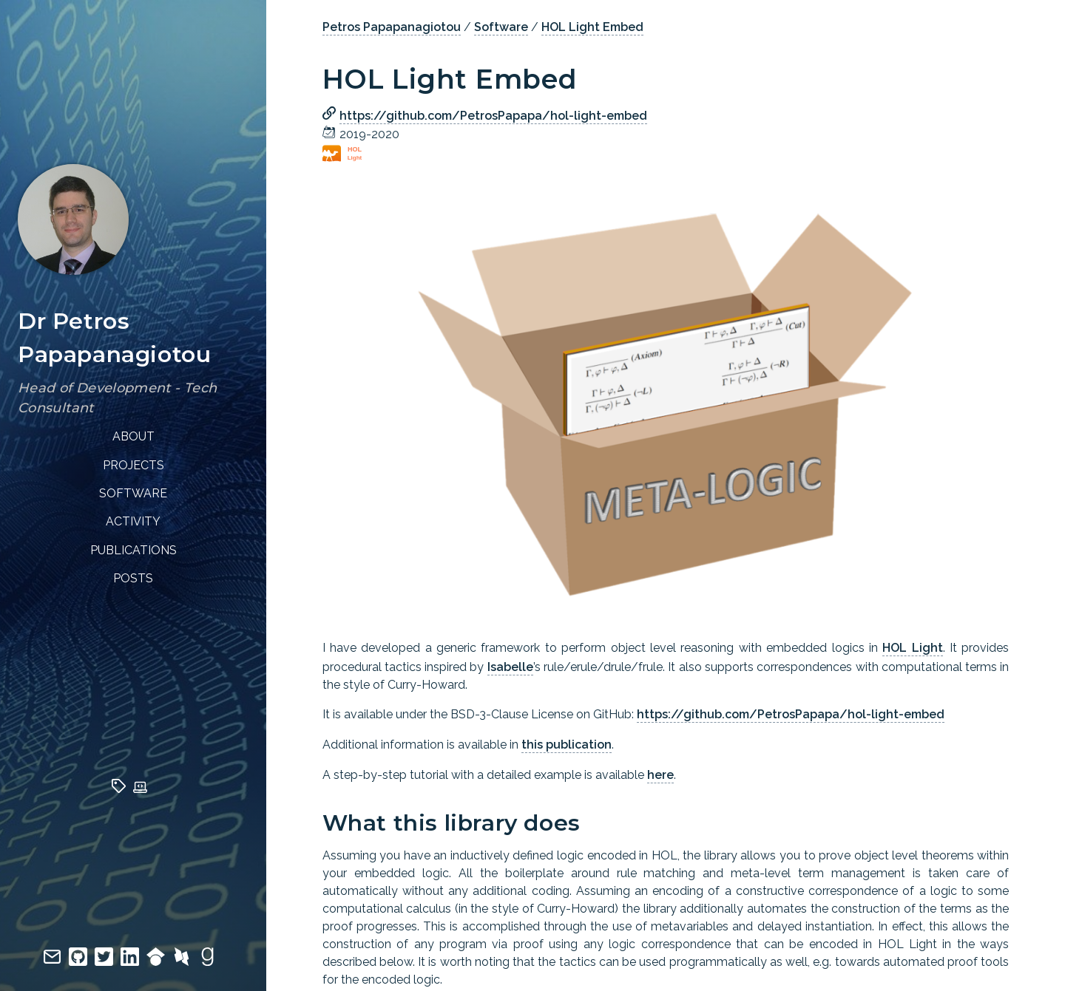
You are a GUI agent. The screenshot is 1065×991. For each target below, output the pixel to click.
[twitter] (108, 962)
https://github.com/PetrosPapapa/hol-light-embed (493, 116)
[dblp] (185, 962)
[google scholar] (159, 962)
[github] (82, 962)
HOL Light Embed (592, 27)
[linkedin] (133, 962)
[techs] (144, 789)
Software (501, 27)
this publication (566, 745)
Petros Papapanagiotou (391, 27)
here (660, 775)
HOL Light (912, 648)
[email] (56, 962)
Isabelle (510, 667)
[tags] (122, 789)
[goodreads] (211, 962)
